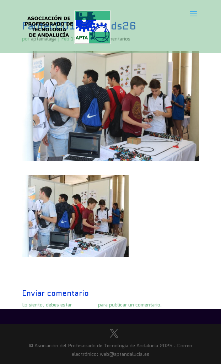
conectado (85, 304)
